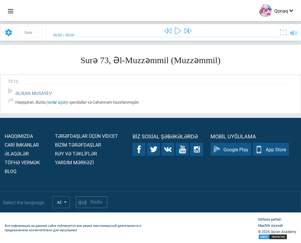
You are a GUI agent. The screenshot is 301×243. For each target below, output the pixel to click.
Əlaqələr (17, 153)
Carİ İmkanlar (22, 145)
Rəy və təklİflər (76, 153)
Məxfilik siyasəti (270, 225)
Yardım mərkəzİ (74, 162)
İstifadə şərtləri (269, 219)
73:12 (13, 81)
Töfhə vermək (22, 162)
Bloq (10, 171)
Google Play (230, 149)
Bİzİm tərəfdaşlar (78, 145)
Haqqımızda (19, 136)
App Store (271, 149)
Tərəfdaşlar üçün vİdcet (86, 136)
